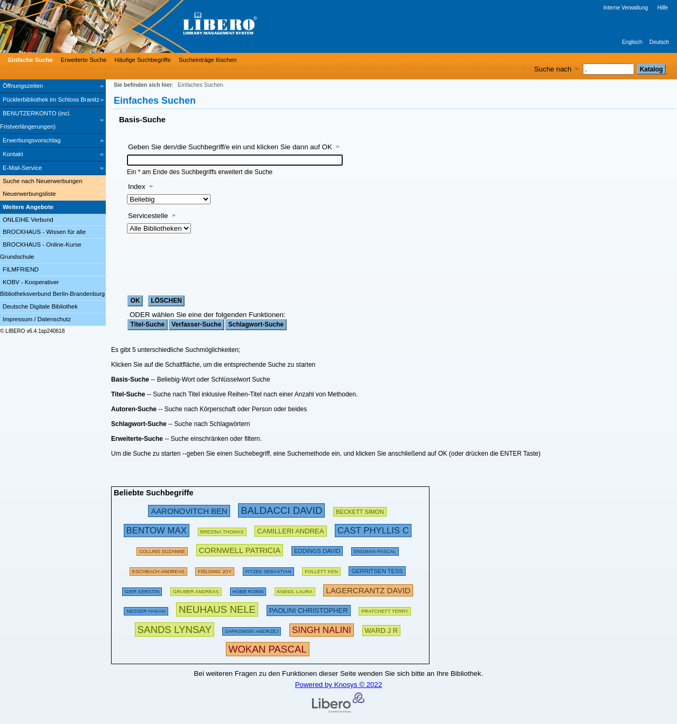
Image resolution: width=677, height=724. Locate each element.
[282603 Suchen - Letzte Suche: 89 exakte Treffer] (281, 510)
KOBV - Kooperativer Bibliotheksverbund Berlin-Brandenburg (52, 288)
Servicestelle (148, 216)
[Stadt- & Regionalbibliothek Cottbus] (158, 26)
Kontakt (13, 154)
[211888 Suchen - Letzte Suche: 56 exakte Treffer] (377, 569)
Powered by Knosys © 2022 (338, 685)
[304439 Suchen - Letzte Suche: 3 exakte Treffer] (174, 629)
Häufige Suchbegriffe (143, 60)
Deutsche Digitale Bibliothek (40, 306)
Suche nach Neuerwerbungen (43, 181)
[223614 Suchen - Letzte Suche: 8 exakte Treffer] (381, 629)
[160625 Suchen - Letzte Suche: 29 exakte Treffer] (162, 549)
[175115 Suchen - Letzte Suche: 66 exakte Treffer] (385, 609)
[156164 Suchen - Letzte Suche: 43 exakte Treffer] (214, 569)
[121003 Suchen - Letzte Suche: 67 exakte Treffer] (196, 589)
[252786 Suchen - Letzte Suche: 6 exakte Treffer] (373, 530)
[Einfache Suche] (29, 60)
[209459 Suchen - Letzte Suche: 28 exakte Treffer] (360, 510)
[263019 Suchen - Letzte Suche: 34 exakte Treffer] (156, 530)
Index (136, 187)
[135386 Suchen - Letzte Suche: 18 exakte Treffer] (248, 589)
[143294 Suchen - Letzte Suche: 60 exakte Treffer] (142, 589)
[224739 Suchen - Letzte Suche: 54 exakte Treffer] (239, 549)
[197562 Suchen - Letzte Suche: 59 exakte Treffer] (158, 569)
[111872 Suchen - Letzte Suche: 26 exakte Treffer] (295, 589)
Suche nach (552, 69)
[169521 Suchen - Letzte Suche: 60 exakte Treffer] (321, 569)
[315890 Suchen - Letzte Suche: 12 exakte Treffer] (267, 649)
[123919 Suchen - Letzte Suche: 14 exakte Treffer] (375, 549)
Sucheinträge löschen (208, 60)
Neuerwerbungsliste (29, 194)
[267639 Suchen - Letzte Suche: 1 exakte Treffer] (321, 629)
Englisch (632, 42)
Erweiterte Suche (84, 60)
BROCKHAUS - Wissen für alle (44, 232)
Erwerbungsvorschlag (32, 140)
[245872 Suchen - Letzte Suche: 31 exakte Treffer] (189, 510)
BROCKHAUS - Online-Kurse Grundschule (40, 250)
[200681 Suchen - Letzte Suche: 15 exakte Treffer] (317, 549)
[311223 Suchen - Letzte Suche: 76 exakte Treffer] (217, 609)
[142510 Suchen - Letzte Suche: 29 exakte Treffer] (251, 629)
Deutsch (659, 42)
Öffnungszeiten (23, 86)
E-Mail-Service (22, 168)
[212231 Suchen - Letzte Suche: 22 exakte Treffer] (309, 609)
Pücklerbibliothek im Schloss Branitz (51, 99)
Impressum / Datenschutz (37, 319)
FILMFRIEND (21, 269)
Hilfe (662, 8)
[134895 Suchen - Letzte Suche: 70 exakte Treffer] (268, 569)
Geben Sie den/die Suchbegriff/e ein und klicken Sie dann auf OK (230, 147)
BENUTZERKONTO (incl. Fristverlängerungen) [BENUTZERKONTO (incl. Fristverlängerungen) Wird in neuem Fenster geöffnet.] (35, 120)
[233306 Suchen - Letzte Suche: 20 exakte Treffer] (368, 589)
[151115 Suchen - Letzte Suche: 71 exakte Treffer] (146, 609)
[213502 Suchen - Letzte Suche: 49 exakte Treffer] (290, 530)
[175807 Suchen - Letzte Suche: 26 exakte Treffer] (222, 530)
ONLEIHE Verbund (28, 219)
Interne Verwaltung (625, 8)
